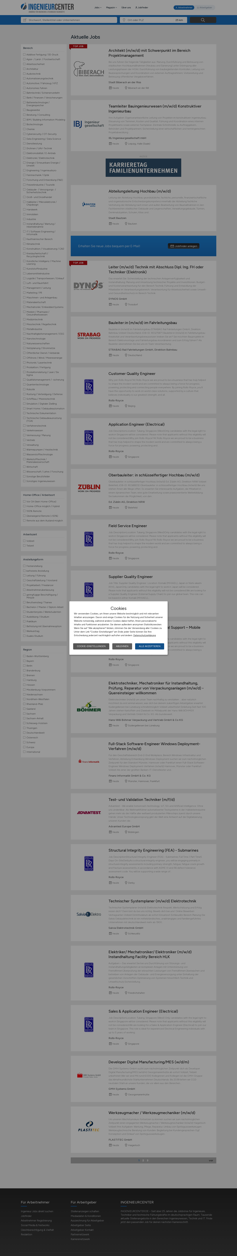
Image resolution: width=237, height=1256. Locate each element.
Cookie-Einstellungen (91, 646)
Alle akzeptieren (149, 646)
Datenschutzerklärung (144, 635)
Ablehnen (122, 646)
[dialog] (118, 628)
